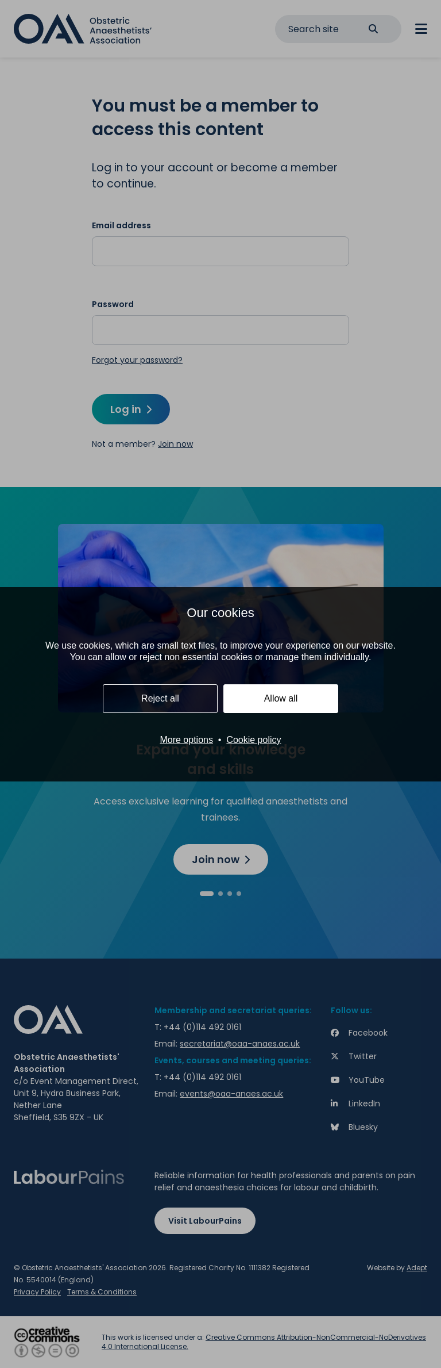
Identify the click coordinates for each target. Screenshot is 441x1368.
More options (186, 740)
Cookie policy (253, 740)
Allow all (281, 698)
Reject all (160, 698)
